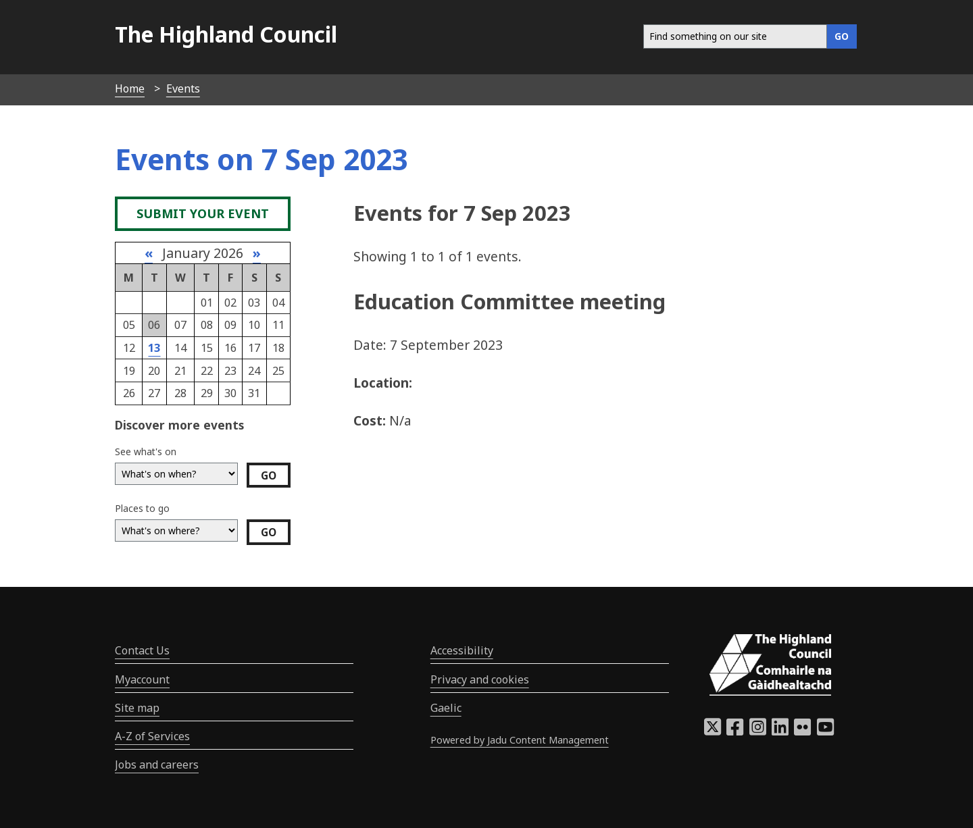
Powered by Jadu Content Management (519, 739)
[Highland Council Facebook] (734, 731)
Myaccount (142, 679)
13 (154, 347)
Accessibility (461, 650)
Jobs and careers (157, 764)
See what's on (145, 451)
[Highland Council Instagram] (757, 731)
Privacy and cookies (479, 679)
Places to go (142, 508)
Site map (137, 707)
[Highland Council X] (712, 731)
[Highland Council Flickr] (802, 731)
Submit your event (202, 213)
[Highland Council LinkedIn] (780, 731)
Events (183, 88)
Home (130, 88)
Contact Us (142, 650)
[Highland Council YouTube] (825, 731)
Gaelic (445, 707)
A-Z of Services (152, 736)
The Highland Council (226, 34)
